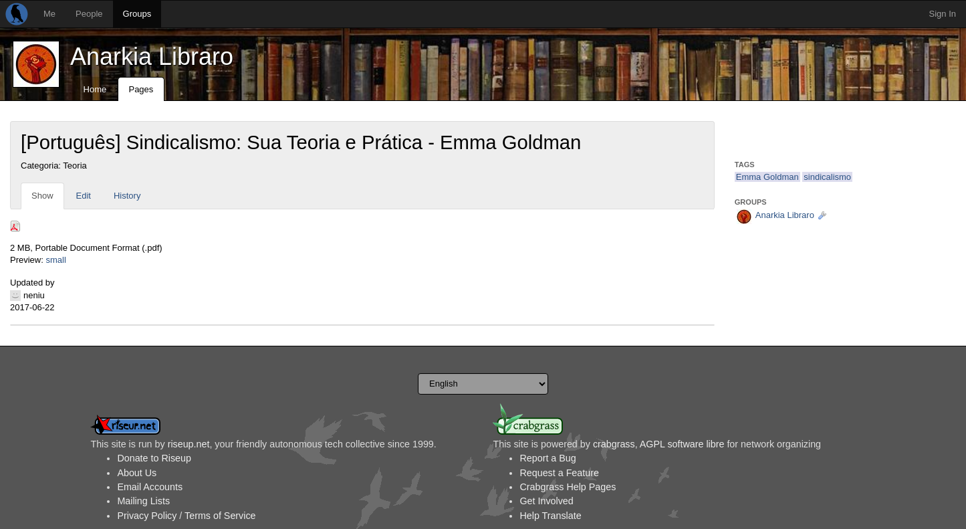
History (127, 196)
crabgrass (614, 444)
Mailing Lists (143, 501)
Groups (137, 14)
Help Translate (550, 515)
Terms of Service (220, 515)
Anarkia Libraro (151, 56)
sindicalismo (827, 177)
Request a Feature (558, 472)
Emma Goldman (767, 177)
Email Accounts (150, 487)
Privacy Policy (146, 515)
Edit (83, 196)
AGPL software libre (682, 444)
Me (49, 14)
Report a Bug (547, 458)
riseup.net (189, 444)
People (89, 14)
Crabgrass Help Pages (567, 487)
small (55, 260)
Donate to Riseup (154, 458)
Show (42, 196)
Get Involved (546, 501)
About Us (136, 472)
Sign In (942, 14)
